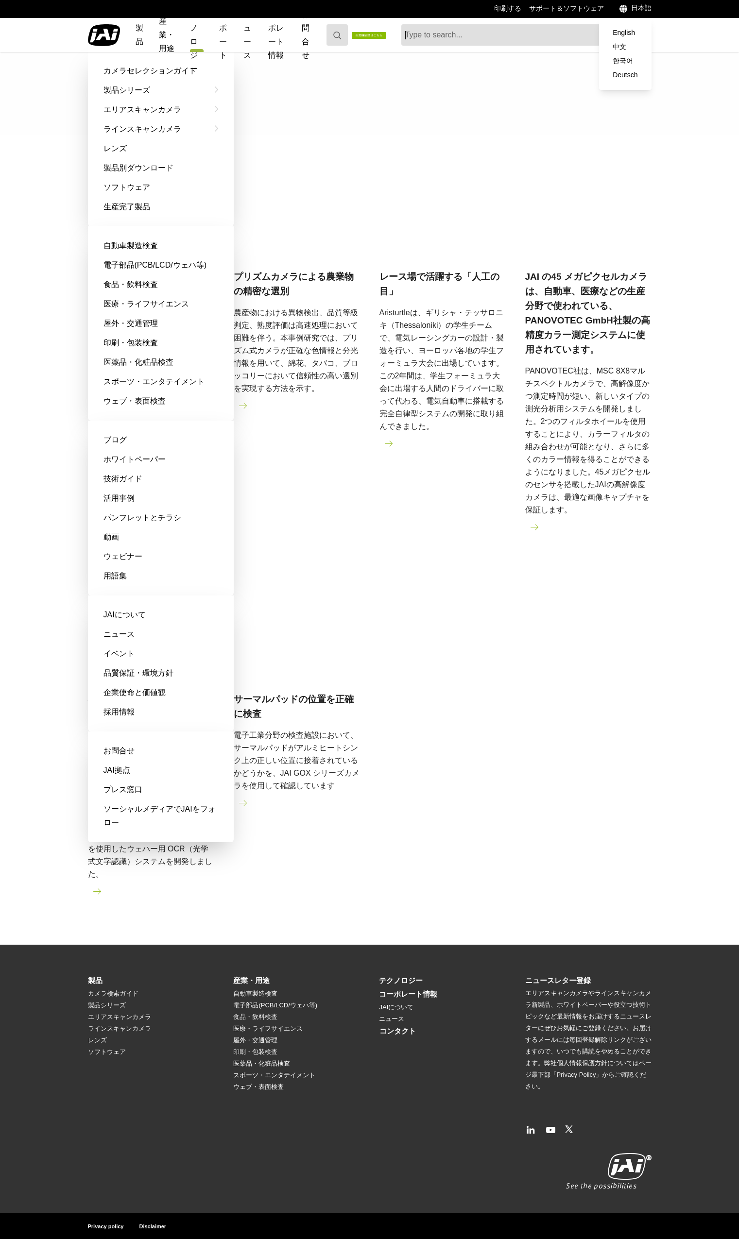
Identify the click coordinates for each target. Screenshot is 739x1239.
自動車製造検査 (255, 993)
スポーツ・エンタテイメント (274, 1075)
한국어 (623, 61)
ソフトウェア (107, 1051)
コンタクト (397, 1031)
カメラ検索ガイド (113, 993)
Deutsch (625, 75)
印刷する (507, 8)
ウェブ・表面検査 (258, 1086)
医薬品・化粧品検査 (261, 1063)
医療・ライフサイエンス (268, 1028)
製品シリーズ (107, 1005)
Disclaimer (153, 1226)
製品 (139, 35)
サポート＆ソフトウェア (566, 8)
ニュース (247, 34)
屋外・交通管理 (255, 1040)
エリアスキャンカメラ (119, 1016)
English (624, 32)
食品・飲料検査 (255, 1016)
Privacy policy (106, 1226)
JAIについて (396, 1007)
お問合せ (305, 34)
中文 (619, 47)
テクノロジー (401, 980)
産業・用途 (166, 34)
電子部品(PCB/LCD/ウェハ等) (275, 1005)
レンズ (97, 1040)
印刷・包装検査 (255, 1051)
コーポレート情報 (276, 34)
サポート (223, 34)
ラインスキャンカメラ (119, 1028)
